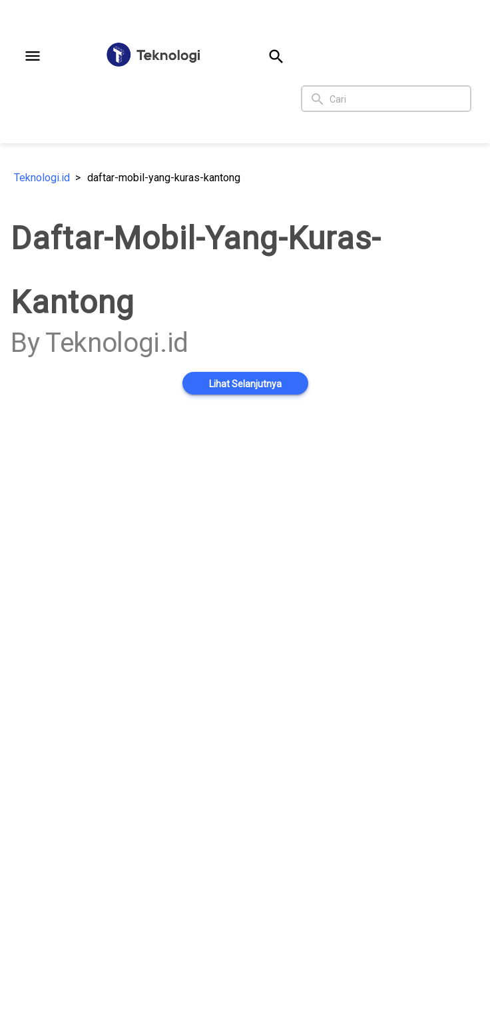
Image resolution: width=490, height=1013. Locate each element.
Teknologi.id (42, 177)
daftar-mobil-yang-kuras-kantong (163, 177)
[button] (33, 56)
